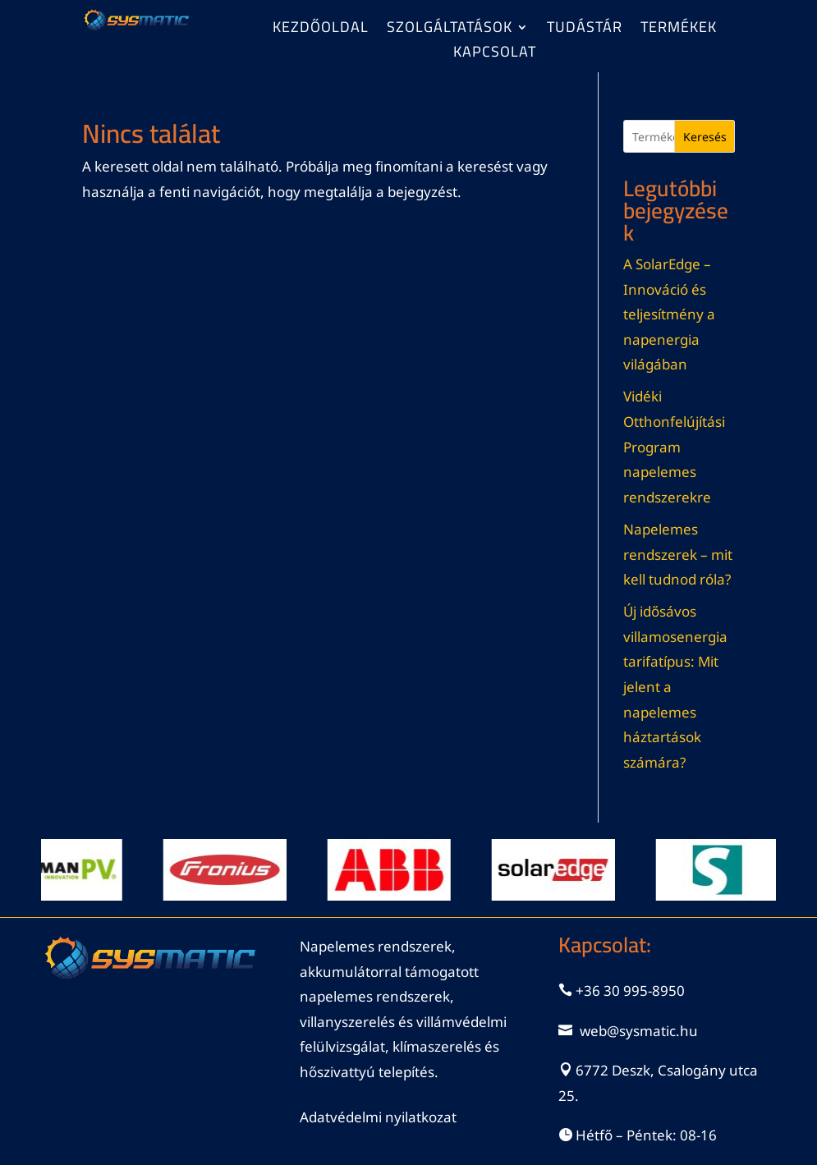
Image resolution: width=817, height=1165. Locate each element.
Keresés (705, 136)
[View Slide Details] (66, 870)
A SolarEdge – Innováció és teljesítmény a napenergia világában (669, 314)
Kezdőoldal (321, 30)
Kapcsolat (494, 55)
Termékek (678, 30)
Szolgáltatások (449, 30)
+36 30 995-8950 (630, 990)
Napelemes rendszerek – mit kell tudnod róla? (677, 554)
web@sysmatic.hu (639, 1030)
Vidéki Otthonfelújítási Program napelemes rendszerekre (674, 446)
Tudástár (584, 30)
